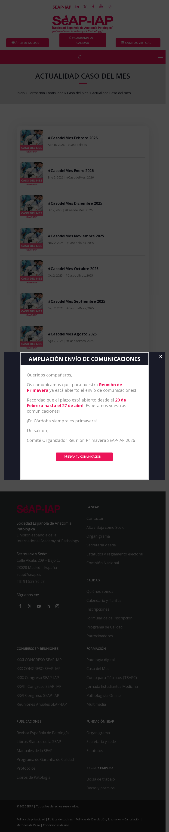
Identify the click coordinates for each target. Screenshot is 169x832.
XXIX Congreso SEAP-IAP (38, 677)
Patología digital (102, 659)
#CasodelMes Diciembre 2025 (75, 203)
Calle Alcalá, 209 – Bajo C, (38, 560)
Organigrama (100, 536)
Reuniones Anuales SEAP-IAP (42, 704)
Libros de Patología (34, 777)
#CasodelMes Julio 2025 (70, 367)
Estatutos (96, 750)
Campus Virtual (141, 43)
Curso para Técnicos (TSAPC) (113, 677)
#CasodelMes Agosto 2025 (72, 334)
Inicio (21, 92)
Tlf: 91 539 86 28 (31, 581)
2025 (91, 243)
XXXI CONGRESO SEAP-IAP (39, 659)
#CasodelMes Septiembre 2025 (76, 301)
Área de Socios (28, 43)
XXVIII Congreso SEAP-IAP (39, 686)
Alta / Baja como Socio (107, 527)
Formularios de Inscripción (111, 618)
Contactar (96, 518)
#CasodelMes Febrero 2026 (73, 138)
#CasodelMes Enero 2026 (71, 170)
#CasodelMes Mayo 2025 (71, 432)
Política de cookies (60, 819)
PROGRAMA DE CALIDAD (84, 40)
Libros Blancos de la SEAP (39, 741)
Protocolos (26, 768)
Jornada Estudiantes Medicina (114, 686)
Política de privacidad (31, 819)
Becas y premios (102, 788)
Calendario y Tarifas (105, 600)
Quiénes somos (101, 591)
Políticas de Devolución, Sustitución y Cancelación (108, 819)
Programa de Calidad (106, 627)
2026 (90, 177)
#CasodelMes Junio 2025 (70, 399)
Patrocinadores (101, 636)
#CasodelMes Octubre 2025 (73, 268)
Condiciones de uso (56, 825)
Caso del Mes (78, 92)
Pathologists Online (105, 695)
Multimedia (98, 704)
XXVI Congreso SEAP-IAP (38, 695)
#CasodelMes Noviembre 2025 (76, 236)
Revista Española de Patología (43, 732)
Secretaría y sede (103, 545)
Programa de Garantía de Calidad (45, 759)
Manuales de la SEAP (35, 750)
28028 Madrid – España (37, 567)
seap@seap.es (29, 574)
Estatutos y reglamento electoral (116, 554)
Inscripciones (99, 609)
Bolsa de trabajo (102, 779)
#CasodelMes (77, 145)
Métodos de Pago (28, 825)
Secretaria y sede (103, 741)
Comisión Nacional (104, 563)
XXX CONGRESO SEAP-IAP (39, 668)
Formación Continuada (46, 92)
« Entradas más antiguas (39, 459)
